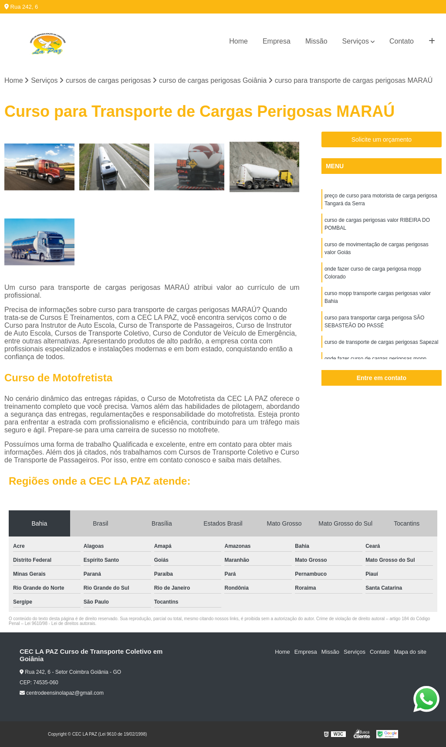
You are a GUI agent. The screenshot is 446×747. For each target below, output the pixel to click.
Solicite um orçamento (381, 139)
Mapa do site (410, 652)
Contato (401, 41)
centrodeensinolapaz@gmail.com (62, 693)
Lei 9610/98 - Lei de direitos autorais (60, 623)
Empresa (277, 41)
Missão (316, 41)
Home (238, 41)
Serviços (355, 41)
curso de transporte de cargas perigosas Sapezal (381, 342)
